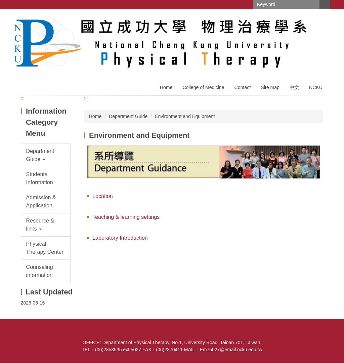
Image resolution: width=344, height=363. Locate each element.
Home (166, 87)
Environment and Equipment (185, 116)
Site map (270, 87)
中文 (294, 87)
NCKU (315, 87)
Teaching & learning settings (126, 217)
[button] (46, 155)
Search (324, 4)
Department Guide (128, 116)
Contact (242, 87)
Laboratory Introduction (120, 238)
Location (102, 196)
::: (23, 98)
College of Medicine (203, 87)
